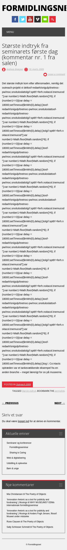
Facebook (15, 19)
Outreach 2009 (23, 384)
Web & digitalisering (16, 458)
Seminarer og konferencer (19, 443)
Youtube (30, 19)
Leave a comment (56, 74)
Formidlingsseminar (18, 447)
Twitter (22, 19)
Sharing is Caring (17, 452)
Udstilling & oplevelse (17, 463)
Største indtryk (29, 390)
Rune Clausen (13, 521)
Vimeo (37, 19)
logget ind (23, 421)
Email (45, 19)
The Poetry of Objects (35, 494)
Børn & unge (13, 468)
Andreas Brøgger (14, 69)
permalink (59, 390)
